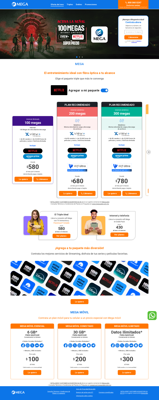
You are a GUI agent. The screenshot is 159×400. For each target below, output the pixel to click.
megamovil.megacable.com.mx (100, 385)
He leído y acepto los (134, 41)
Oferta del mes (57, 4)
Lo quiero (23, 179)
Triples (70, 4)
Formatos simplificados (106, 392)
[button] (149, 150)
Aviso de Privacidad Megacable (85, 389)
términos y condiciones (136, 41)
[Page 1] (77, 57)
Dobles (79, 4)
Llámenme (133, 37)
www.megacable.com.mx (100, 204)
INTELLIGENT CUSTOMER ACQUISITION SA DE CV (67, 202)
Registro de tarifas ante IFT (84, 392)
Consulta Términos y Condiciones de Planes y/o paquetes (58, 392)
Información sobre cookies (84, 396)
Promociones (91, 4)
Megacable (105, 202)
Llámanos (42, 179)
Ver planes (61, 236)
